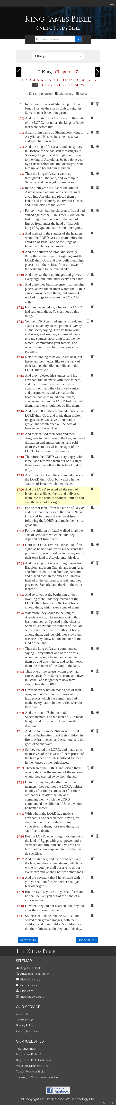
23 (70, 85)
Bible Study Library (30, 996)
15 (88, 80)
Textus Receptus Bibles (31, 1071)
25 (81, 85)
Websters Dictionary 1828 (32, 1065)
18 (41, 85)
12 (70, 80)
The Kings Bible (26, 1048)
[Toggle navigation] (111, 3)
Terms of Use (24, 1019)
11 (64, 80)
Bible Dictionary (28, 979)
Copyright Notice (27, 1031)
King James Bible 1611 (30, 1054)
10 (59, 80)
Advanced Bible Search (33, 973)
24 (76, 85)
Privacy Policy (24, 1025)
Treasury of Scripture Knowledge (37, 1077)
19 (47, 85)
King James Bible (29, 968)
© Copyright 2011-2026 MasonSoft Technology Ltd (57, 1099)
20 (53, 85)
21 (59, 85)
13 (76, 80)
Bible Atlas (25, 991)
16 (93, 80)
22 (64, 85)
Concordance (27, 985)
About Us (22, 1014)
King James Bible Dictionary (33, 1060)
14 (82, 80)
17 (35, 85)
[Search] (55, 39)
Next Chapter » (87, 939)
